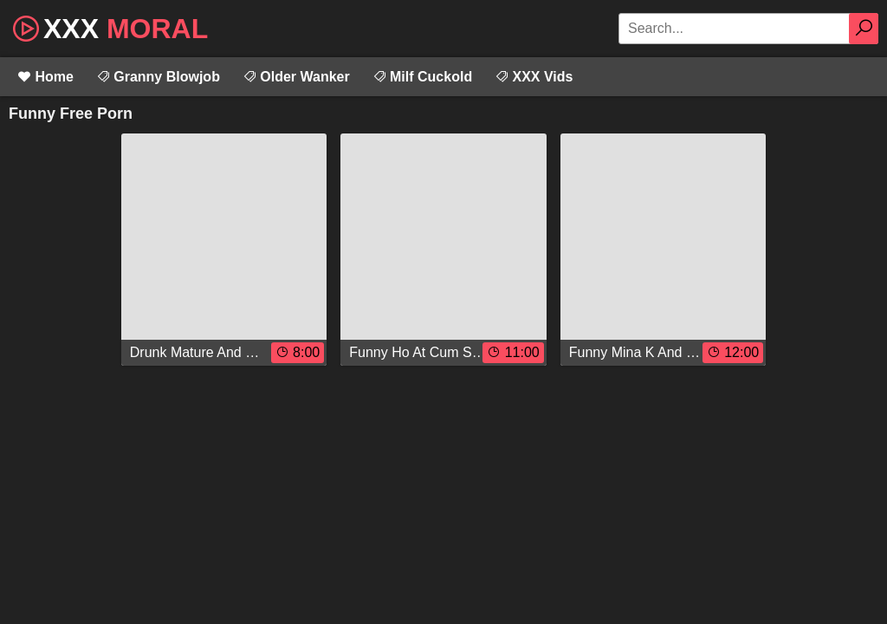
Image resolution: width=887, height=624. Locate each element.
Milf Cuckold (422, 76)
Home (45, 76)
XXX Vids (534, 76)
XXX (108, 26)
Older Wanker (296, 76)
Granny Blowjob (158, 76)
